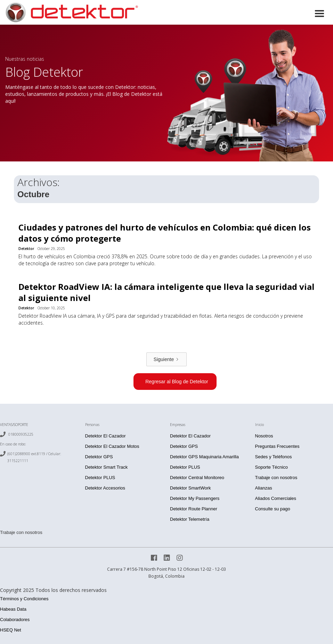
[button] (319, 13)
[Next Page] (166, 359)
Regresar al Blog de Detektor (176, 381)
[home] (71, 12)
